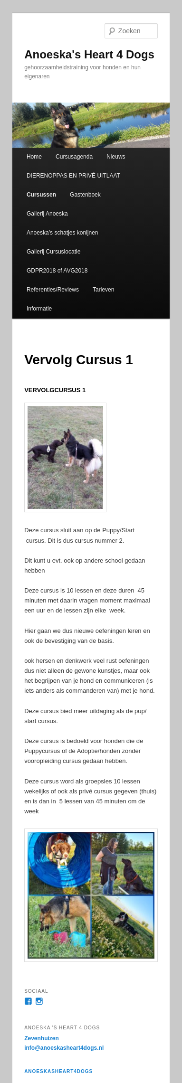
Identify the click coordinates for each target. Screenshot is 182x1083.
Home (34, 156)
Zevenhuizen (41, 1038)
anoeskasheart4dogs (58, 1071)
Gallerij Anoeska (47, 213)
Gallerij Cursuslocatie (53, 251)
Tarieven (103, 289)
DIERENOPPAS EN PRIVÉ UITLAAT (73, 175)
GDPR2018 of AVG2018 (57, 270)
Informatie (39, 308)
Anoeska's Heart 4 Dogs (89, 54)
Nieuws (115, 156)
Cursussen (41, 194)
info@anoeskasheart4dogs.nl (64, 1048)
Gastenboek (85, 194)
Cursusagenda (74, 156)
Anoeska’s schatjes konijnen (62, 232)
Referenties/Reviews (53, 289)
